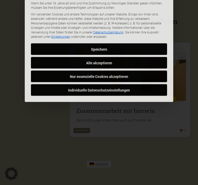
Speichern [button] (99, 16)
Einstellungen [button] (60, 4)
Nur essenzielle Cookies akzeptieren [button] (99, 43)
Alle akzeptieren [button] (99, 30)
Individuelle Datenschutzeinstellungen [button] (99, 57)
